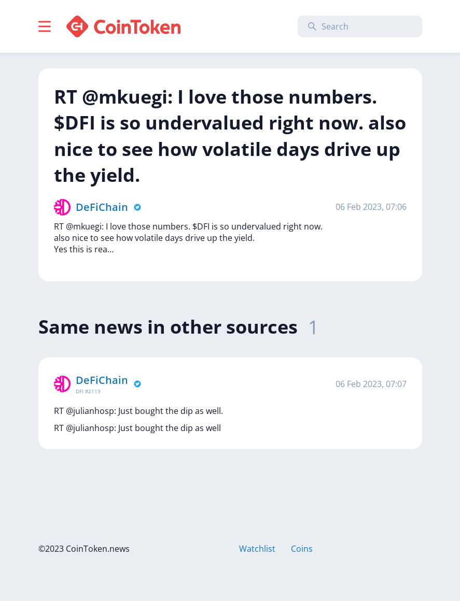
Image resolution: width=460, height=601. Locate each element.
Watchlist (257, 548)
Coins (302, 548)
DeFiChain (102, 207)
